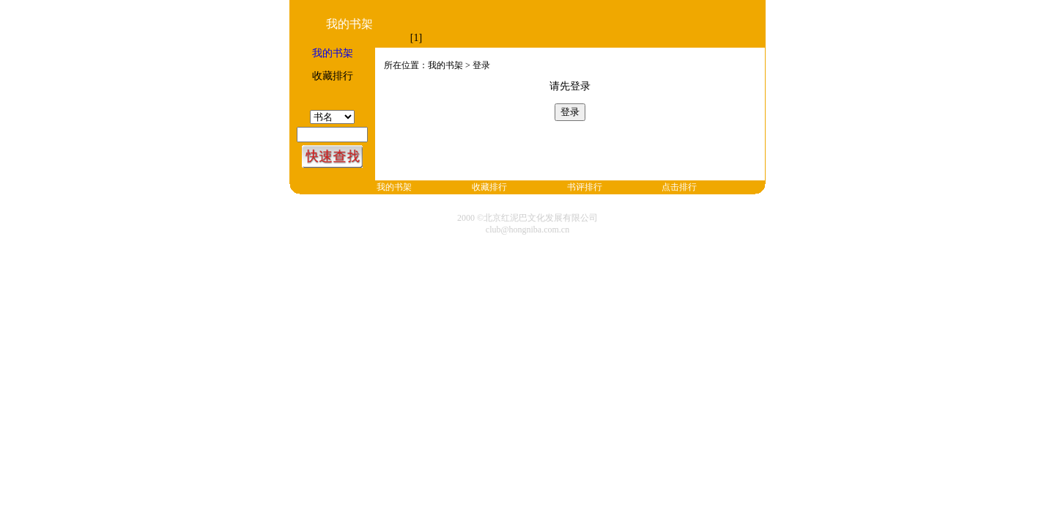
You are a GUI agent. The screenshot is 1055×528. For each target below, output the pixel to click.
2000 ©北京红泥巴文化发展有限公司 (527, 218)
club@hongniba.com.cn (527, 229)
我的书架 (332, 53)
